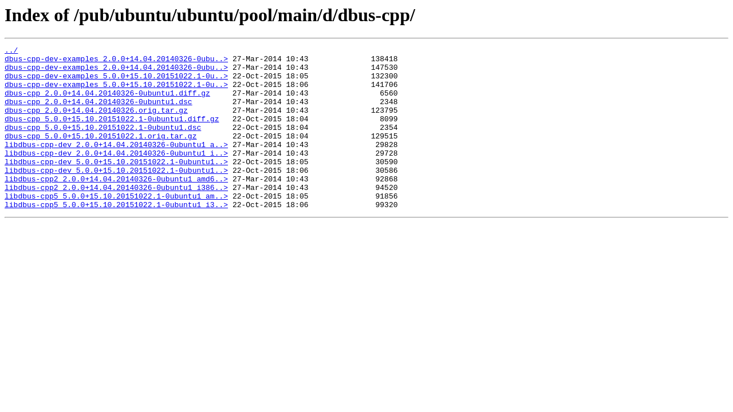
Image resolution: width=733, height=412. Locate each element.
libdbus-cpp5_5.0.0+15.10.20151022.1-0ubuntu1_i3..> (116, 237)
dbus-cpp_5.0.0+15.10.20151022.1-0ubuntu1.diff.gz (112, 134)
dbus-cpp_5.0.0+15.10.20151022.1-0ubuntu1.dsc (103, 144)
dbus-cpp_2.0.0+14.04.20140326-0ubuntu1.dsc (98, 113)
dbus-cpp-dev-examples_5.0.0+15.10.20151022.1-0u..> (116, 82)
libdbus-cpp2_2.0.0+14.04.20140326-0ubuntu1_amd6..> (116, 206)
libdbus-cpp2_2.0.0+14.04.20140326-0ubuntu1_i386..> (116, 216)
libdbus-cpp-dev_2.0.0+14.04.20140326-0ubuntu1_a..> (116, 165)
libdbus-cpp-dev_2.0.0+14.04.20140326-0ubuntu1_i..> (116, 175)
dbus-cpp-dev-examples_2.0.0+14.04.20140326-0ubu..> (116, 62)
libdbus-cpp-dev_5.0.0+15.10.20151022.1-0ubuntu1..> (116, 185)
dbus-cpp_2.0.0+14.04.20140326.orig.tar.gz (96, 123)
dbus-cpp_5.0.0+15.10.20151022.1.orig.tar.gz (100, 154)
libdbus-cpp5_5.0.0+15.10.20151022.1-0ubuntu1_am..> (116, 226)
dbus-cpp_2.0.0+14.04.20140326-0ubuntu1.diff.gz (107, 103)
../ (11, 51)
